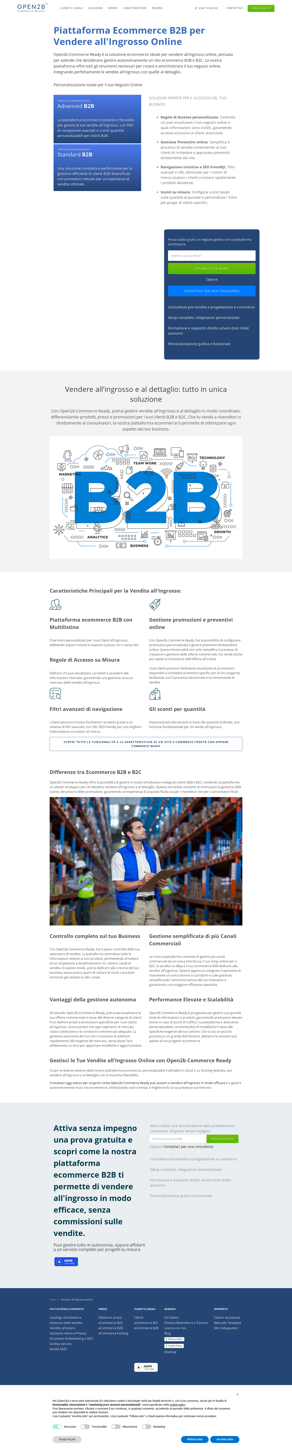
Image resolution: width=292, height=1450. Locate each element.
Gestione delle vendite (66, 1323)
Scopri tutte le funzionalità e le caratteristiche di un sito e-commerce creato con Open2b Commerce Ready (146, 744)
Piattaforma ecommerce (67, 1309)
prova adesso (222, 1139)
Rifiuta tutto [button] (195, 1439)
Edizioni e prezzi (110, 1317)
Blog (167, 1333)
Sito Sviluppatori (226, 1328)
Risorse (157, 8)
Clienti (138, 1317)
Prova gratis (261, 8)
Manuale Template (227, 1323)
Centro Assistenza (227, 1317)
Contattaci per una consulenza (212, 291)
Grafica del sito (61, 1344)
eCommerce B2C (111, 1323)
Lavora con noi (175, 1328)
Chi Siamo (171, 1317)
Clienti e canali (71, 8)
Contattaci (235, 8)
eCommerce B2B (111, 1328)
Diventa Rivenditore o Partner (186, 1323)
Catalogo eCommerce (65, 1317)
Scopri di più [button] (67, 1439)
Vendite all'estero (62, 1328)
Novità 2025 (58, 1349)
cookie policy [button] (177, 1404)
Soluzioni (95, 8)
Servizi (113, 8)
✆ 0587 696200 (206, 8)
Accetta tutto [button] (224, 1439)
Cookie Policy (175, 1346)
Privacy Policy (175, 1339)
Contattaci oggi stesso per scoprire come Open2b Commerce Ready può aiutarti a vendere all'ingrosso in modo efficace (137, 1083)
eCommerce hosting (113, 1333)
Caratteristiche (135, 8)
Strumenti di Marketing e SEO (71, 1338)
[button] (237, 1394)
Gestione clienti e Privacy (68, 1333)
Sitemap (170, 1352)
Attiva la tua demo (211, 268)
